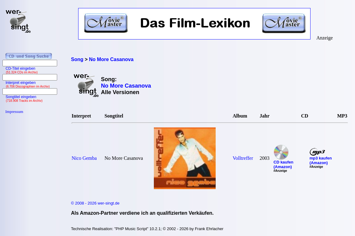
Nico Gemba (84, 158)
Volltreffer (243, 158)
